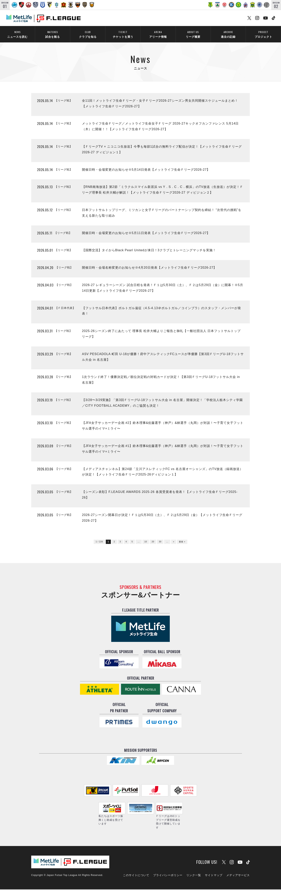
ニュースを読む (17, 34)
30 (160, 542)
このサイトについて (136, 875)
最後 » (182, 542)
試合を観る (52, 34)
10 (145, 542)
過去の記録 (228, 34)
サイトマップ (213, 875)
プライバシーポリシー (167, 875)
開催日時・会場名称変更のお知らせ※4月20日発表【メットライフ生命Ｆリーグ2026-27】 (149, 268)
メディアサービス (238, 875)
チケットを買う (122, 34)
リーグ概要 (193, 34)
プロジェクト (263, 34)
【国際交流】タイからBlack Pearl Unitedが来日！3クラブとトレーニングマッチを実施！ (149, 250)
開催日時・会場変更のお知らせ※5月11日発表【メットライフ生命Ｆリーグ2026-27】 (146, 233)
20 (153, 542)
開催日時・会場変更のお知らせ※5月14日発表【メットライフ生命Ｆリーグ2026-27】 (146, 170)
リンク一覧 (193, 875)
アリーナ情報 (158, 34)
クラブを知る (87, 34)
